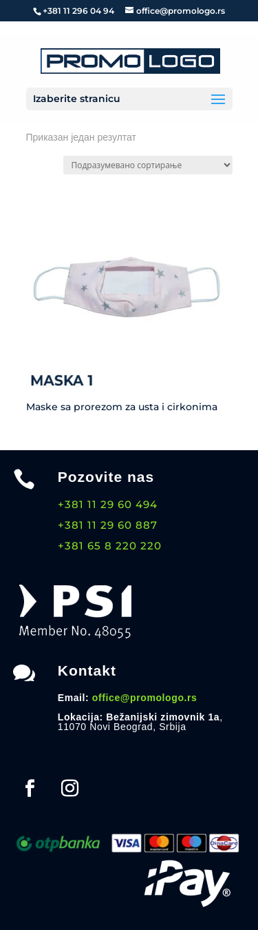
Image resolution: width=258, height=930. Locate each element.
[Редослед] (148, 165)
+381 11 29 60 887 (108, 525)
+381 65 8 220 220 (110, 545)
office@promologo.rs (144, 697)
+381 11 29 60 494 (108, 504)
